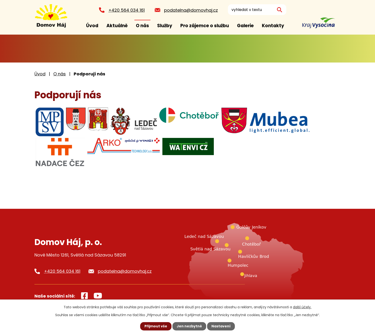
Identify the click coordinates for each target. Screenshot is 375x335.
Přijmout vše (155, 326)
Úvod (92, 25)
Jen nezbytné (189, 326)
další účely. (302, 307)
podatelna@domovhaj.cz (191, 10)
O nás (142, 25)
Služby (164, 25)
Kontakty (273, 25)
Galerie (245, 25)
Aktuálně (117, 25)
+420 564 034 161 (126, 10)
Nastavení (221, 326)
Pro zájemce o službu (204, 25)
